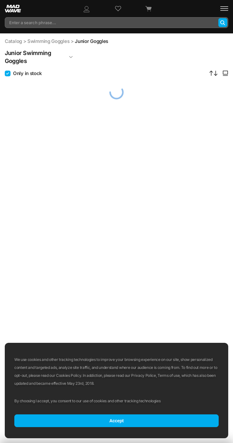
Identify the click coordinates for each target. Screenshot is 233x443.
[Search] (222, 22)
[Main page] (16, 8)
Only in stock (27, 73)
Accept (116, 420)
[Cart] (148, 8)
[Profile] (86, 8)
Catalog (13, 41)
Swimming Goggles (48, 41)
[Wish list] (118, 8)
